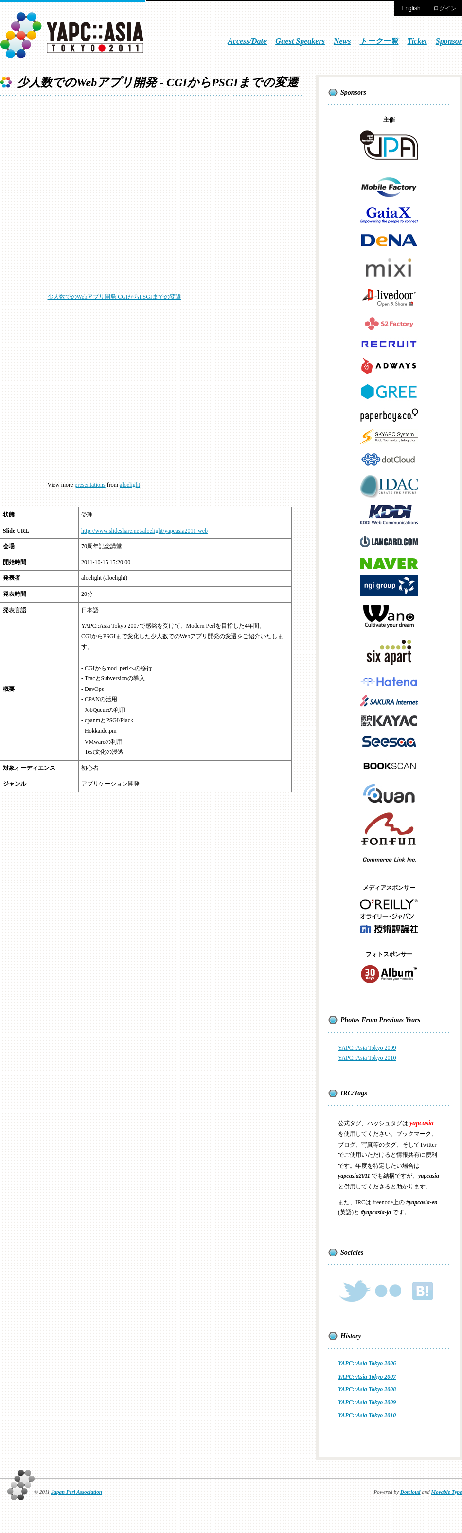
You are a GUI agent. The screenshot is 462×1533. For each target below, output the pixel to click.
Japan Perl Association (76, 1492)
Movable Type (446, 1492)
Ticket (416, 41)
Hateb (422, 1290)
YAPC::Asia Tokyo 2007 (367, 1376)
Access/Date (247, 41)
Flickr (388, 1290)
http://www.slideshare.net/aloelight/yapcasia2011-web (144, 530)
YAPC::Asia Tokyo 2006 (367, 1363)
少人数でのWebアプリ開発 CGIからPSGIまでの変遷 (114, 296)
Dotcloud (410, 1492)
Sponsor (449, 41)
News (342, 41)
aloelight (130, 484)
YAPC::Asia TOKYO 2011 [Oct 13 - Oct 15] (73, 35)
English (410, 8)
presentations (89, 484)
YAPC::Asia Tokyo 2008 (367, 1389)
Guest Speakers (300, 41)
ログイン (445, 8)
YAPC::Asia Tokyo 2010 (367, 1057)
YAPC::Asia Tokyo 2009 (367, 1047)
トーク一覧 (378, 41)
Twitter (355, 1290)
